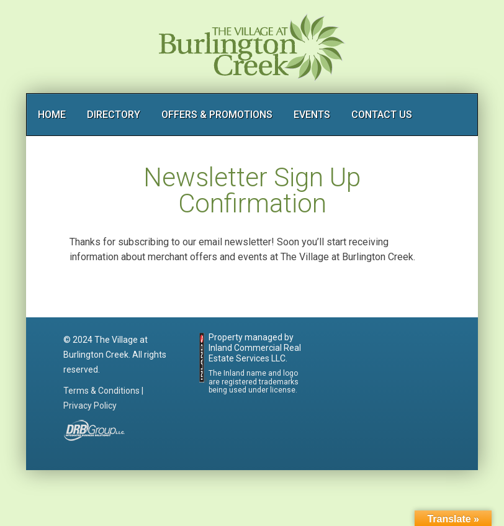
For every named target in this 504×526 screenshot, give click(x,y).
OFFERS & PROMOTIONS (216, 114)
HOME (52, 114)
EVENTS (312, 114)
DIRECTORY (113, 114)
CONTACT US (381, 114)
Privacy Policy (90, 405)
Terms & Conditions (101, 391)
